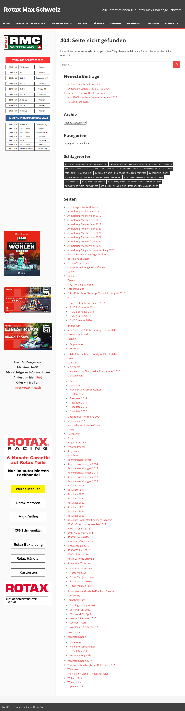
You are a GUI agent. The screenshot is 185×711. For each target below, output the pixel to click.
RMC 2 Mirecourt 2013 (80, 533)
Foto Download (75, 288)
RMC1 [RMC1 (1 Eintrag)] (73, 173)
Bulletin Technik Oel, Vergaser (84, 84)
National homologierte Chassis (84, 425)
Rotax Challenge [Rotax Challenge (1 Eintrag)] (73, 177)
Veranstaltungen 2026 (29, 23)
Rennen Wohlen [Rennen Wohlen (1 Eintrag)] (152, 168)
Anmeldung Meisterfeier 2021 (84, 233)
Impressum (73, 325)
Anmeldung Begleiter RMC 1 (83, 211)
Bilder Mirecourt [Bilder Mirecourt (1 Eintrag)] (98, 164)
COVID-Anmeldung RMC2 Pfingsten (87, 267)
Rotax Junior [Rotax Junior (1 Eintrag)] (102, 177)
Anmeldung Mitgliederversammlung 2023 (90, 250)
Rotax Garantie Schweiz (80, 558)
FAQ (39, 377)
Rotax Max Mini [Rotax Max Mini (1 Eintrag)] (153, 181)
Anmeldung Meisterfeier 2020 (84, 228)
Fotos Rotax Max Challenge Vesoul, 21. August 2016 (96, 293)
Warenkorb (73, 669)
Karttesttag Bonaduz (78, 334)
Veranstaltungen (76, 636)
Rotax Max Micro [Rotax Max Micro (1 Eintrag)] (135, 181)
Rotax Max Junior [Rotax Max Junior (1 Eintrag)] (116, 181)
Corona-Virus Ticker (78, 263)
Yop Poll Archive (76, 686)
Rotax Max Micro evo (81, 581)
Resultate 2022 (75, 502)
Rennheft (72, 455)
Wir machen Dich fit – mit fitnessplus (87, 673)
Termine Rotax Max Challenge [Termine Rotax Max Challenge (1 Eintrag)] (143, 186)
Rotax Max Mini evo (81, 585)
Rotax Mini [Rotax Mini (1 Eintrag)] (106, 186)
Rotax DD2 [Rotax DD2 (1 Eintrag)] (89, 177)
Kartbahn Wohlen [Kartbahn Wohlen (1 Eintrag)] (138, 164)
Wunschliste (74, 682)
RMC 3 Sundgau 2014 (82, 311)
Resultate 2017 (78, 411)
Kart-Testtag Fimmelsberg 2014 (87, 303)
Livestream (152, 23)
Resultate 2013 (78, 651)
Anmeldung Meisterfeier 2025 (84, 245)
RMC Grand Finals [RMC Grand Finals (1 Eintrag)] (103, 173)
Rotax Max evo (78, 572)
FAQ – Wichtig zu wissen (80, 284)
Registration (74, 451)
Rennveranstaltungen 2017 (82, 477)
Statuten (74, 348)
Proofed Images (76, 446)
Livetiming (133, 23)
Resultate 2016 (78, 406)
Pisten (70, 438)
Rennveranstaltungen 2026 (82, 481)
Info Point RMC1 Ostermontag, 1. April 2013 (92, 330)
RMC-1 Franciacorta (78, 554)
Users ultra (73, 632)
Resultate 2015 (78, 402)
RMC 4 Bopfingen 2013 (80, 541)
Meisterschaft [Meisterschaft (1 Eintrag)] (84, 168)
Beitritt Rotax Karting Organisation (86, 254)
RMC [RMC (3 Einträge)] (67, 173)
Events (71, 280)
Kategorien (76, 642)
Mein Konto (73, 367)
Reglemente (77, 394)
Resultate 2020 (75, 494)
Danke (71, 271)
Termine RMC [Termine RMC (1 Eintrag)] (119, 186)
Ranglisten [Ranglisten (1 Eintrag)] (112, 168)
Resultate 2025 (75, 515)
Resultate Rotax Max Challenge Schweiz (89, 520)
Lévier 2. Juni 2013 (80, 609)
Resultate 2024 (75, 511)
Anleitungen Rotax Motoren (83, 207)
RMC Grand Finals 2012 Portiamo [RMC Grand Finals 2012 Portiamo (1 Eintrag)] (130, 173)
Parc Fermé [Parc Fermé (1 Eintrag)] (99, 168)
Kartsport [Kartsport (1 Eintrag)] (70, 168)
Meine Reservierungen (82, 646)
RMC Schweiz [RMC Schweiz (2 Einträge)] (155, 173)
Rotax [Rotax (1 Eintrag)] (166, 173)
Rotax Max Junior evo (82, 577)
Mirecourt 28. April (80, 614)
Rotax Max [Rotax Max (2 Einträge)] (116, 177)
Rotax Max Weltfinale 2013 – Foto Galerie (90, 591)
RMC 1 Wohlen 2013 (78, 528)
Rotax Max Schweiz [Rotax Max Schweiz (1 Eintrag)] (74, 186)
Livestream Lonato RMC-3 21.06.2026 (88, 88)
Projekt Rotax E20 (77, 442)
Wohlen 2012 (74, 678)
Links (70, 358)
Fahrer (73, 381)
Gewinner (75, 385)
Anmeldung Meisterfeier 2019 (84, 224)
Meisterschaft (60, 23)
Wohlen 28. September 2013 (86, 627)
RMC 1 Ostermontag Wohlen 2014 (86, 524)
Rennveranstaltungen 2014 (82, 464)
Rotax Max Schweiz (32, 9)
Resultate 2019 (75, 489)
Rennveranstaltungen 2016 (82, 472)
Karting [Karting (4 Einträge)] (153, 164)
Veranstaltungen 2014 (79, 660)
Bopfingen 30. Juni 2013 (83, 605)
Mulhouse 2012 (76, 421)
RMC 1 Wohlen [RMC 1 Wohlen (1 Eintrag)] (85, 173)
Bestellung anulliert (78, 258)
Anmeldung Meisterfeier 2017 (84, 215)
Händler (98, 23)
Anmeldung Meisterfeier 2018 (84, 220)
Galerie (82, 23)
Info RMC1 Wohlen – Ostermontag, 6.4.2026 (92, 97)
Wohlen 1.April (78, 622)
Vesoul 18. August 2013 (83, 618)
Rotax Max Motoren (78, 563)
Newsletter (73, 433)
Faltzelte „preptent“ (78, 101)
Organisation (77, 344)
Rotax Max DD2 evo (81, 568)
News (70, 429)
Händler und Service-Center (85, 389)
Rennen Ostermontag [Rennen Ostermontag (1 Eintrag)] (131, 168)
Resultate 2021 (75, 498)
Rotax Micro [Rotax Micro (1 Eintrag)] (92, 186)
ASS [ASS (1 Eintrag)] (66, 164)
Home (6, 23)
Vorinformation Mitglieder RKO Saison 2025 (91, 665)
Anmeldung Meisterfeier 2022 (84, 237)
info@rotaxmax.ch (27, 387)
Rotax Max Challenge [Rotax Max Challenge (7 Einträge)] (134, 177)
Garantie (115, 23)
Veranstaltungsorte (80, 655)
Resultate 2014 (78, 398)
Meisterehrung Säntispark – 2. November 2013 (93, 371)
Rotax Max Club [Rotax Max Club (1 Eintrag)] (155, 177)
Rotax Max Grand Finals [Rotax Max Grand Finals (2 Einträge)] (93, 181)
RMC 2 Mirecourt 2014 (82, 307)
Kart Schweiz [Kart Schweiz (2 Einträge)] (165, 164)
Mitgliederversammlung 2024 (84, 416)
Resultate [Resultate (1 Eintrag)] (167, 168)
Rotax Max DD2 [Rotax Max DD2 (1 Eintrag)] (72, 181)
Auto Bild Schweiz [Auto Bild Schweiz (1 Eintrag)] (79, 164)
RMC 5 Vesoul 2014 (81, 320)
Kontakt (170, 23)
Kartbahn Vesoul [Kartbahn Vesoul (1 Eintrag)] (118, 164)
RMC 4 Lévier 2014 (80, 315)
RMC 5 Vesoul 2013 (78, 545)
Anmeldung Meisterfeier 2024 (84, 241)
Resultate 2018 (75, 485)
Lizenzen (72, 362)
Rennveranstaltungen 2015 (82, 468)
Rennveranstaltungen (79, 459)
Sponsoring (73, 595)
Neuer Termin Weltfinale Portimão (86, 93)
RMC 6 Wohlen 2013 (78, 550)
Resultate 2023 (75, 507)
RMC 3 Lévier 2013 (78, 537)
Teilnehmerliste (76, 600)
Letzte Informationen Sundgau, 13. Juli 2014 (92, 354)
